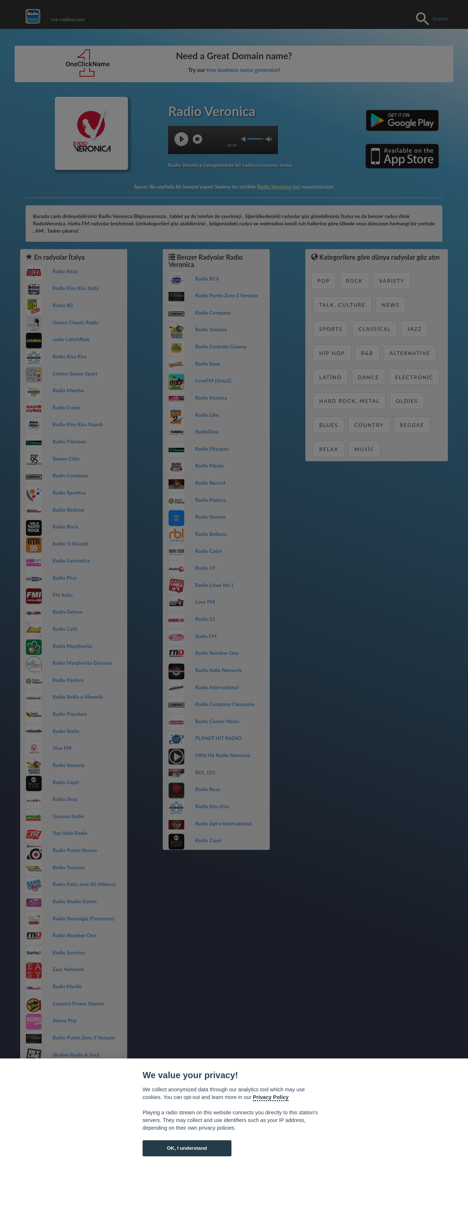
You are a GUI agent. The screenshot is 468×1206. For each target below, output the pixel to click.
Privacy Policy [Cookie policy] (271, 1097)
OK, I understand (187, 1148)
